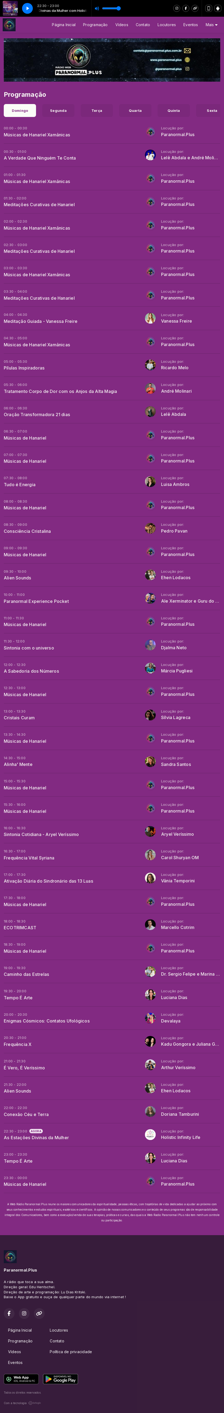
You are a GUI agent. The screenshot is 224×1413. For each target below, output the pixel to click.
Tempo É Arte (18, 997)
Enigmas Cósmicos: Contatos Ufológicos (47, 1021)
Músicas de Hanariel (25, 438)
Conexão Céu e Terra (26, 1114)
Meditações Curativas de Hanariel (39, 204)
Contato (143, 24)
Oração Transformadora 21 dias (37, 414)
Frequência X (18, 1044)
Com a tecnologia (22, 1403)
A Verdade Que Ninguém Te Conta (40, 158)
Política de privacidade (71, 1351)
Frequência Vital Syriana (29, 858)
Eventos (190, 24)
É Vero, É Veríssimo (24, 1067)
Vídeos (121, 24)
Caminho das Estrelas (26, 974)
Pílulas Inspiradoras (24, 368)
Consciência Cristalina (27, 531)
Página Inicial (64, 24)
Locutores (167, 24)
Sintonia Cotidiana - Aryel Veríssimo (41, 834)
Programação (95, 24)
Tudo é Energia (19, 484)
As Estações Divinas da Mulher (36, 1137)
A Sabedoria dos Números (31, 671)
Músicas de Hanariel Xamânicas (37, 134)
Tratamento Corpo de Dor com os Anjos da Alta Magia (60, 391)
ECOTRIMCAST (20, 927)
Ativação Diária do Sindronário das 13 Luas (48, 881)
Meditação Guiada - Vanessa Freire (40, 321)
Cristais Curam (19, 717)
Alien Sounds (17, 578)
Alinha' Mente (18, 764)
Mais (212, 24)
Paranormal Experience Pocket (36, 601)
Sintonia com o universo (29, 648)
